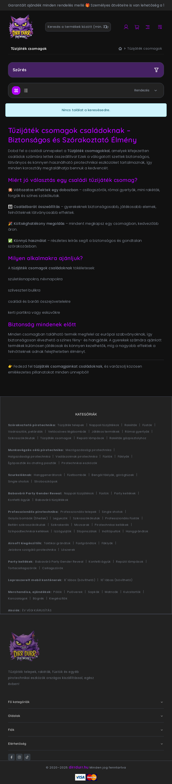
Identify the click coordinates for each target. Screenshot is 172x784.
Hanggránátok (137, 544)
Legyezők (60, 531)
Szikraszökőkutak (21, 451)
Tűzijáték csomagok (56, 451)
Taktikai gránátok (57, 556)
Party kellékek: (20, 575)
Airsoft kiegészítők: (25, 556)
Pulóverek (75, 605)
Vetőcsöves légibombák (67, 445)
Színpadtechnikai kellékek (28, 544)
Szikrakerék (60, 538)
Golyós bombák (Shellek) (28, 531)
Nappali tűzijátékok (104, 438)
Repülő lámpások (90, 451)
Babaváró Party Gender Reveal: (35, 506)
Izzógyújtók (62, 544)
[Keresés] (106, 26)
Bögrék (38, 612)
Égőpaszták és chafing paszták (32, 476)
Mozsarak (82, 538)
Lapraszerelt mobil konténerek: (35, 593)
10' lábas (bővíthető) (117, 593)
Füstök (147, 438)
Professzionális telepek (78, 525)
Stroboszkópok (46, 494)
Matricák (111, 605)
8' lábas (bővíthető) (79, 593)
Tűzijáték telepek (71, 438)
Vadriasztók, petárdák (25, 445)
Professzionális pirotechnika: (33, 525)
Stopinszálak (87, 544)
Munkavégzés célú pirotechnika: (36, 463)
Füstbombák (76, 488)
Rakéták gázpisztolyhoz (128, 451)
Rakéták (131, 438)
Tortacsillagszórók (22, 581)
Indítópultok (111, 544)
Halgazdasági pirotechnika (29, 470)
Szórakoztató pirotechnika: (32, 438)
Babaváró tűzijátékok (52, 513)
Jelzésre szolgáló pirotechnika (32, 563)
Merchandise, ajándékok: (30, 605)
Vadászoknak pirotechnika (76, 470)
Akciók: (14, 623)
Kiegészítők (58, 612)
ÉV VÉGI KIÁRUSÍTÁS (37, 623)
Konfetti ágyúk (19, 513)
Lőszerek (68, 563)
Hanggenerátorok (48, 488)
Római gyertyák (137, 445)
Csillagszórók (52, 581)
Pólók (57, 605)
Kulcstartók (132, 605)
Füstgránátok (86, 556)
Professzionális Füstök (122, 531)
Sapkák (94, 605)
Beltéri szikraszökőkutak (27, 538)
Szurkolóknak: (20, 488)
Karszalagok (18, 612)
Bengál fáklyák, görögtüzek (113, 488)
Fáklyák (123, 470)
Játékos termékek (106, 445)
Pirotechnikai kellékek (112, 538)
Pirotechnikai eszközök (79, 476)
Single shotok (18, 494)
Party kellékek (125, 506)
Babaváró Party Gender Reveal (59, 575)
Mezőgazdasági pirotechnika (88, 463)
